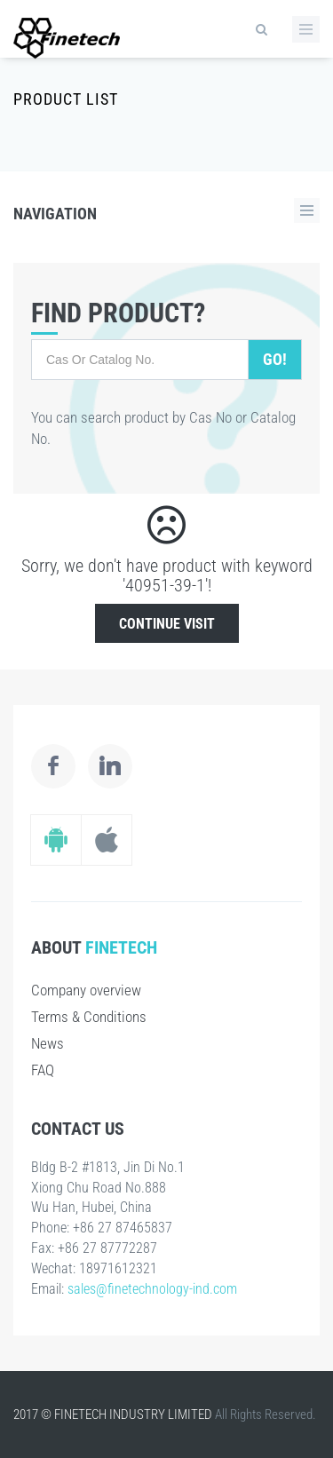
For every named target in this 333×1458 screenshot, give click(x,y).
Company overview (86, 990)
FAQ (42, 1070)
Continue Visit (167, 623)
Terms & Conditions (89, 1017)
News (47, 1043)
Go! (275, 359)
